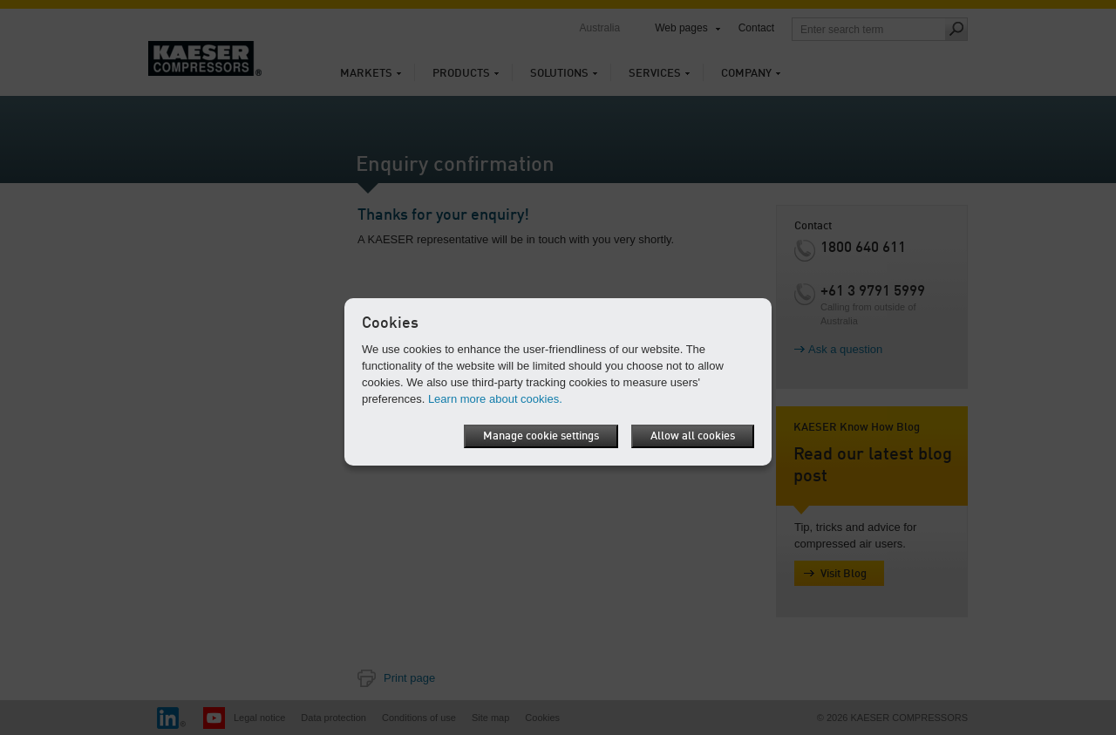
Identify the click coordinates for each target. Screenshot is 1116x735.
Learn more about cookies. (495, 398)
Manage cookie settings (541, 436)
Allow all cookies (692, 436)
